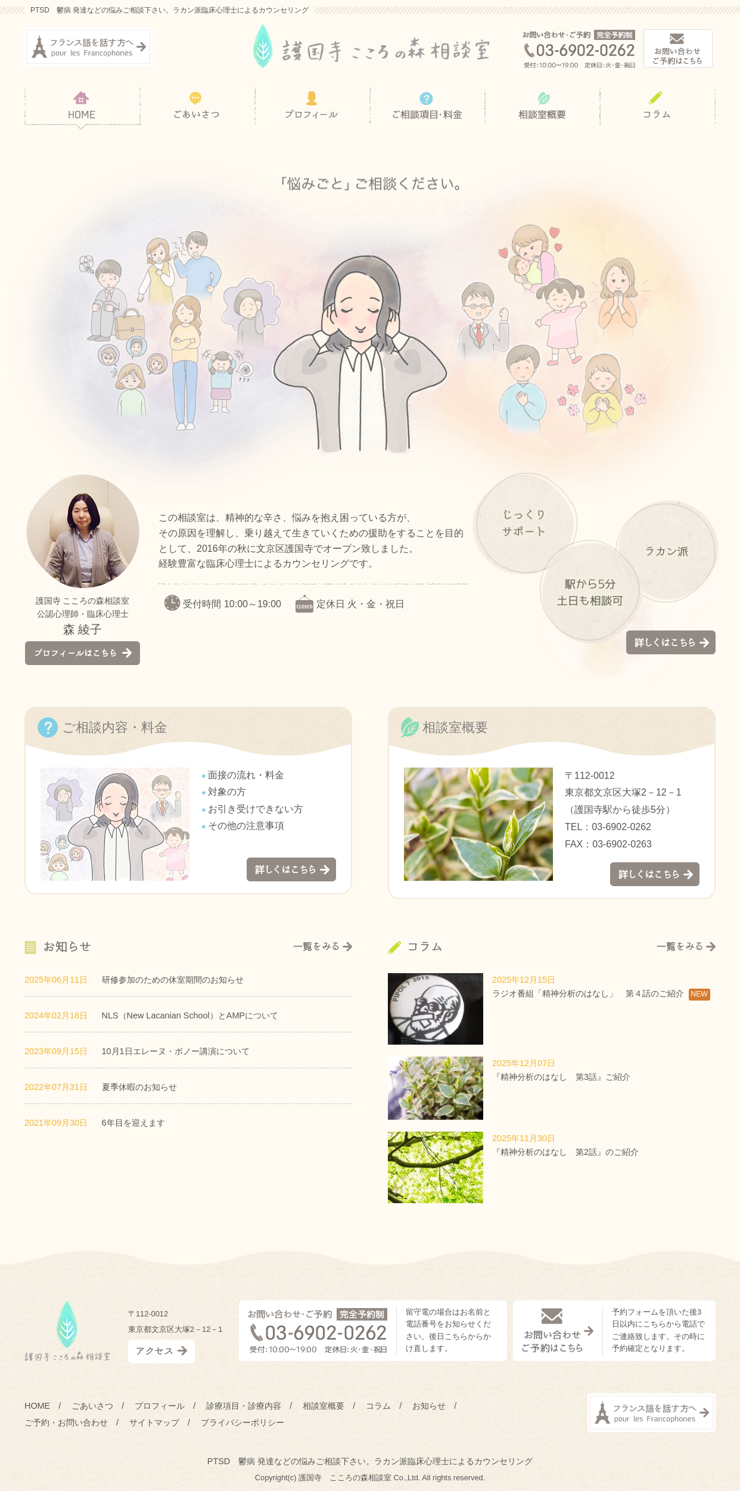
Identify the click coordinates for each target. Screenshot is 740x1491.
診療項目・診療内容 (243, 1406)
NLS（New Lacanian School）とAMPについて (190, 1015)
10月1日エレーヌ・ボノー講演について (176, 1051)
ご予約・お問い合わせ (66, 1422)
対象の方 (227, 792)
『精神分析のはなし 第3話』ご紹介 (561, 1077)
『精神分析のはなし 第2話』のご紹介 (565, 1152)
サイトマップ (154, 1422)
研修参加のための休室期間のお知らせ (173, 979)
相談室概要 (323, 1406)
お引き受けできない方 (255, 809)
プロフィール (160, 1406)
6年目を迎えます (133, 1122)
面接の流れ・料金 (246, 775)
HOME (37, 1406)
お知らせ (429, 1406)
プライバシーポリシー (242, 1422)
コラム (378, 1406)
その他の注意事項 (246, 826)
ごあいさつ (92, 1406)
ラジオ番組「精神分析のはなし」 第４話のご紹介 (588, 993)
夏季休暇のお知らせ (139, 1087)
